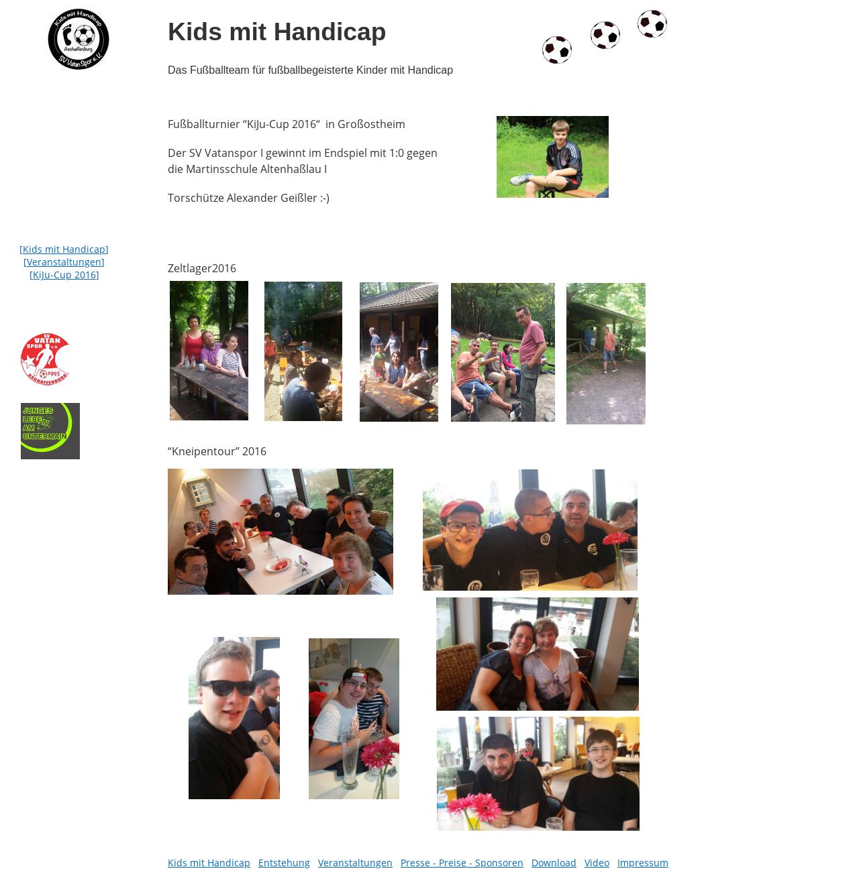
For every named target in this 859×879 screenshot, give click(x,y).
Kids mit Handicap (64, 249)
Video (597, 862)
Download (554, 862)
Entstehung (284, 862)
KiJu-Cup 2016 (64, 274)
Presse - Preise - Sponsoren (462, 862)
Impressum (642, 862)
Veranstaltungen (64, 261)
